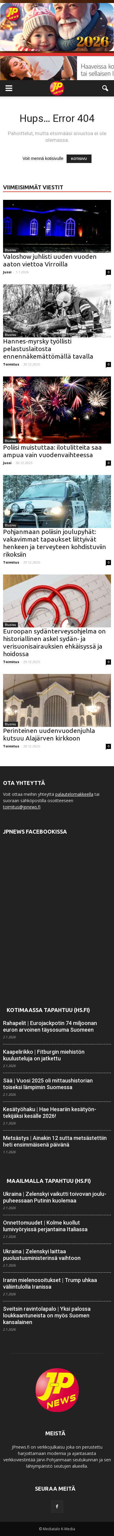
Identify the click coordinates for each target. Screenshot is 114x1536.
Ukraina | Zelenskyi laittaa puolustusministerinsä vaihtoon (42, 1254)
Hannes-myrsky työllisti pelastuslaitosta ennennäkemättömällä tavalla (48, 348)
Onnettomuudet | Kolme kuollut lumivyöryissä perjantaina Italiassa (45, 1225)
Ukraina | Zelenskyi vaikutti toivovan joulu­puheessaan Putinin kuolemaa (54, 1197)
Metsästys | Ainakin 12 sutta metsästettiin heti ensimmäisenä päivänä (55, 1141)
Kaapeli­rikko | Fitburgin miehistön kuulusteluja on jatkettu (44, 1055)
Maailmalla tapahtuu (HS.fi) (49, 1181)
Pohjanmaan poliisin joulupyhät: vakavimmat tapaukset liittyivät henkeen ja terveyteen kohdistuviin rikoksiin (54, 543)
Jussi (7, 272)
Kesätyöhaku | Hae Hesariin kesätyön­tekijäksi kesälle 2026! (49, 1112)
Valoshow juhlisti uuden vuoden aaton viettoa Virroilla (50, 260)
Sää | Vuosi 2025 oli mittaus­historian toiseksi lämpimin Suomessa (48, 1083)
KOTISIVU (79, 159)
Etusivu (10, 250)
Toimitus (11, 364)
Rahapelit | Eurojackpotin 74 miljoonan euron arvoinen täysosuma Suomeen (50, 1026)
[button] (105, 88)
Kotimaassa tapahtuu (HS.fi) (48, 1010)
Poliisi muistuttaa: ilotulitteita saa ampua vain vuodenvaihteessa (52, 451)
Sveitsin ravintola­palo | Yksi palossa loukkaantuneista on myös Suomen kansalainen (47, 1315)
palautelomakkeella (74, 794)
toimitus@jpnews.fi (21, 807)
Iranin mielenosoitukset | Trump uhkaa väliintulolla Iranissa (50, 1283)
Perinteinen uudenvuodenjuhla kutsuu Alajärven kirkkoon (49, 734)
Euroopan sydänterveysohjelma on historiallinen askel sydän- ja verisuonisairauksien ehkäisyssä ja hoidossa (54, 642)
